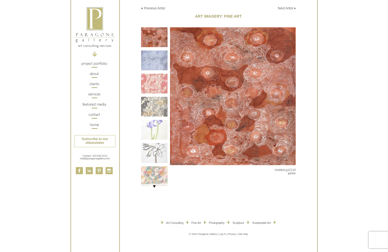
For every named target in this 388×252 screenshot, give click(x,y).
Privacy (232, 234)
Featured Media (94, 105)
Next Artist (285, 8)
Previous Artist (154, 8)
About (94, 74)
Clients (94, 84)
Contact (94, 115)
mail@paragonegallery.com (95, 158)
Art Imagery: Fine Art (218, 16)
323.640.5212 (99, 155)
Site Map (243, 234)
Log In (222, 234)
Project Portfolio (94, 64)
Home (94, 125)
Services (94, 94)
